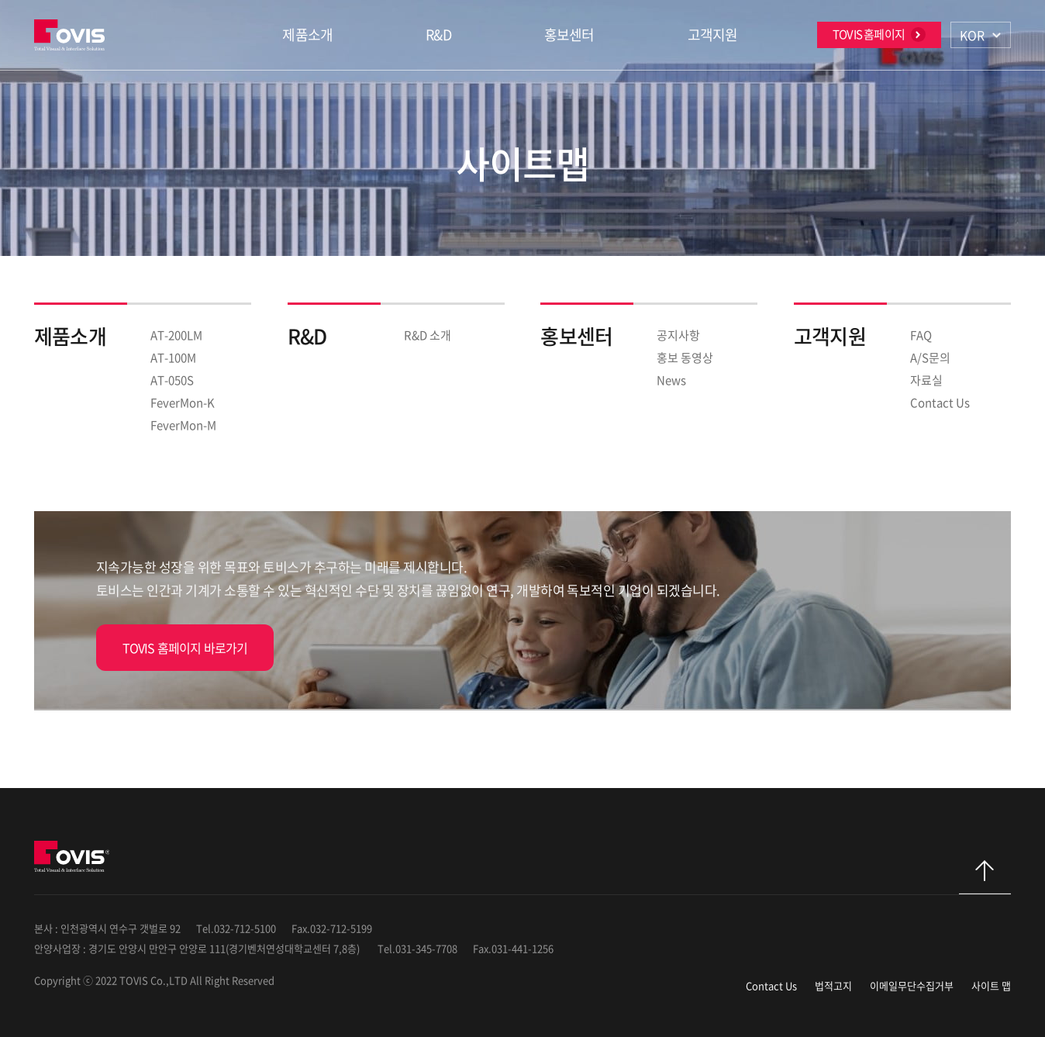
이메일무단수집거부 (912, 985)
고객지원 (713, 35)
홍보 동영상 (685, 358)
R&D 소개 (427, 335)
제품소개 (307, 35)
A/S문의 (930, 358)
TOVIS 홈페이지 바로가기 (185, 647)
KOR (972, 35)
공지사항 (678, 335)
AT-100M (173, 358)
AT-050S (172, 380)
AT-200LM (176, 335)
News (671, 380)
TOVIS (72, 34)
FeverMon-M (183, 425)
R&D (438, 35)
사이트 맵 (991, 985)
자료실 (926, 380)
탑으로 (985, 877)
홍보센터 (569, 35)
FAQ (921, 335)
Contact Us (940, 403)
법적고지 (833, 985)
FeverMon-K (182, 403)
